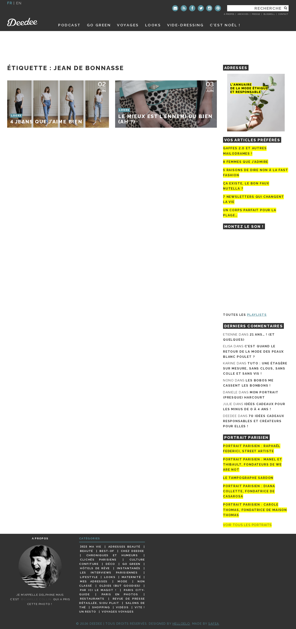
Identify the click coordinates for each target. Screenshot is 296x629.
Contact (283, 14)
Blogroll (269, 14)
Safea (213, 623)
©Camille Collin (36, 599)
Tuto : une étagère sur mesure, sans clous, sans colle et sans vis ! (255, 368)
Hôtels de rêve (95, 568)
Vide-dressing (185, 25)
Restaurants (92, 598)
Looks (153, 25)
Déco (110, 563)
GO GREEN (99, 25)
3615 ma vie (90, 546)
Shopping (101, 607)
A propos (229, 14)
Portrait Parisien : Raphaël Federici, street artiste (251, 448)
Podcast (69, 25)
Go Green (131, 563)
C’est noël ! (225, 25)
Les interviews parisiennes (109, 572)
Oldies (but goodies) (119, 585)
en (19, 3)
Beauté (86, 551)
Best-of (106, 551)
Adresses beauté (124, 546)
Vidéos (122, 607)
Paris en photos (120, 594)
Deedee (28, 22)
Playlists (257, 315)
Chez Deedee (132, 551)
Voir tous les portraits (247, 525)
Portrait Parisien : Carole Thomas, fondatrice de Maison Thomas (255, 510)
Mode (122, 581)
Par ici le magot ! (98, 590)
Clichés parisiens (98, 559)
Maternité (131, 577)
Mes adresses (94, 581)
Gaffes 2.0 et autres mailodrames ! (245, 150)
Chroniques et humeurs (112, 555)
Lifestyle (89, 577)
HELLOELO (181, 623)
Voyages (128, 25)
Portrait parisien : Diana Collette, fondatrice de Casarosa (249, 491)
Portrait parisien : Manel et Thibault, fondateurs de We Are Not (252, 464)
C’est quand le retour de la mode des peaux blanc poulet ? (253, 351)
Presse (256, 14)
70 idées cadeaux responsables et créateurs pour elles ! (253, 421)
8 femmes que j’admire (245, 162)
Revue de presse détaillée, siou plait (112, 601)
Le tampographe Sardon (248, 478)
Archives (243, 14)
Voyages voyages (118, 611)
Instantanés (128, 568)
